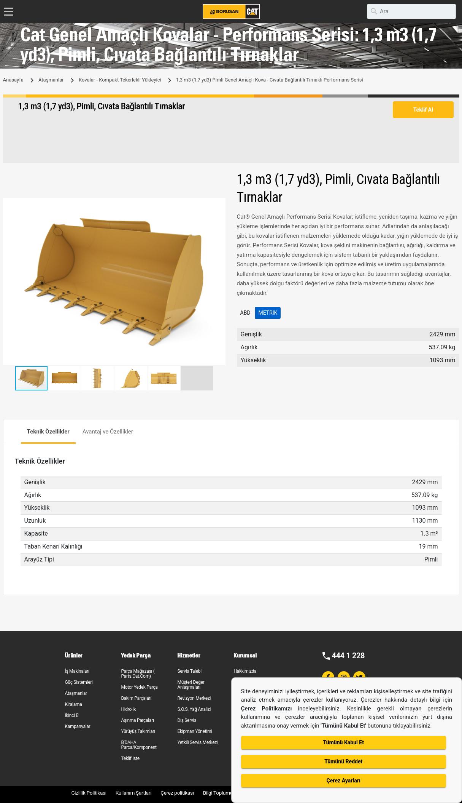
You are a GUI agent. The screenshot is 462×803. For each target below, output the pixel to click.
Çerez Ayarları (343, 780)
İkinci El (72, 715)
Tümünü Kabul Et (343, 742)
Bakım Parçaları (136, 698)
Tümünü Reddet (343, 761)
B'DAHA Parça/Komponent (138, 745)
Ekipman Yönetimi (194, 731)
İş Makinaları (77, 671)
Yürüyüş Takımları (138, 731)
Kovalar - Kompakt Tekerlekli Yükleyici (120, 80)
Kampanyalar (77, 726)
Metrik (268, 313)
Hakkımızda (244, 671)
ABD (245, 313)
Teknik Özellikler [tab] (48, 431)
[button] (219, 205)
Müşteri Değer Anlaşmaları (190, 685)
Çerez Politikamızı (269, 708)
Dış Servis (186, 720)
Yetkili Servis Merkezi (197, 742)
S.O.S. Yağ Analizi (194, 709)
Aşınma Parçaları (137, 720)
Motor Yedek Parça (139, 687)
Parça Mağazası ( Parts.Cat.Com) (137, 674)
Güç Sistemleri (78, 682)
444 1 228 (348, 655)
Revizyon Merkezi (194, 698)
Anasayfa (13, 80)
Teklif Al (423, 109)
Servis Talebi (189, 671)
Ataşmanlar (51, 80)
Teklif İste (130, 758)
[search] (411, 11)
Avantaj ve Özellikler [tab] (108, 431)
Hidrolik (128, 709)
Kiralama (73, 704)
